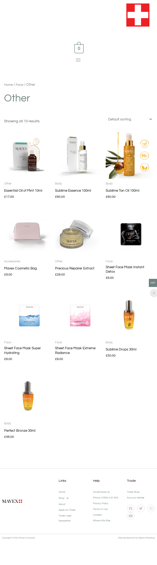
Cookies (97, 517)
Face (20, 85)
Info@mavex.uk (101, 494)
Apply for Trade (67, 512)
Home (8, 85)
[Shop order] (128, 119)
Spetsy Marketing (147, 540)
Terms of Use (100, 511)
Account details (135, 500)
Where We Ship (101, 523)
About (62, 506)
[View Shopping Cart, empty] (78, 48)
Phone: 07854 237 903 (105, 500)
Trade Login (65, 518)
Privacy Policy (100, 505)
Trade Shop (133, 494)
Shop (65, 500)
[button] (74, 500)
